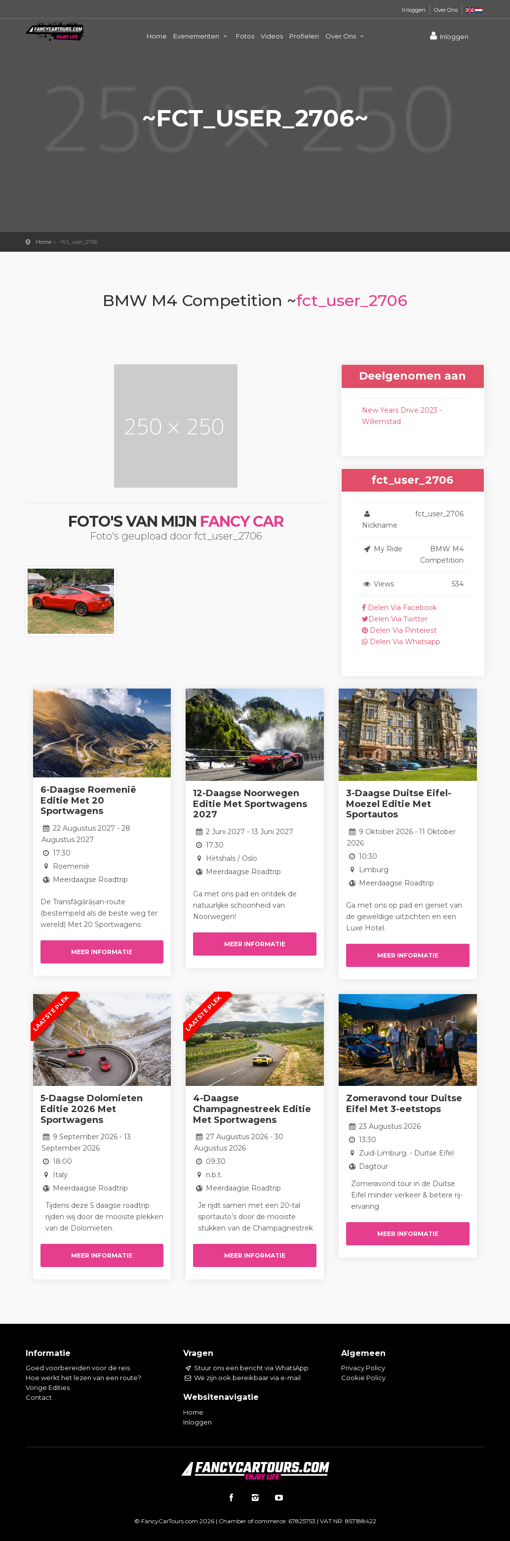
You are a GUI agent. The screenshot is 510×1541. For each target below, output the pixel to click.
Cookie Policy (363, 1378)
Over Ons (446, 9)
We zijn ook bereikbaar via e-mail (241, 1378)
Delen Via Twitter (395, 619)
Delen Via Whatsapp (401, 641)
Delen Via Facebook (399, 607)
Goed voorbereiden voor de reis (78, 1368)
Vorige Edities (48, 1387)
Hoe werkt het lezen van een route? (83, 1378)
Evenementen (201, 36)
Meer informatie (101, 952)
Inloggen (414, 9)
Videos (272, 36)
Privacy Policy (363, 1368)
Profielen (304, 36)
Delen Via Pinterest (399, 630)
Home (157, 36)
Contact (39, 1397)
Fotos (245, 36)
